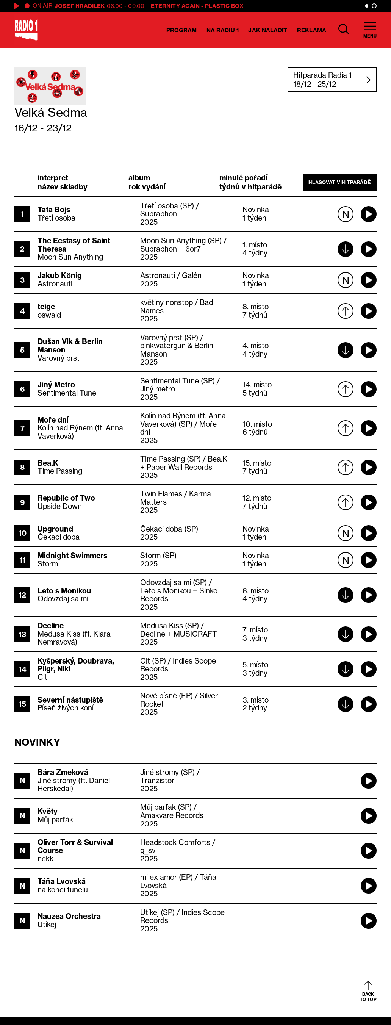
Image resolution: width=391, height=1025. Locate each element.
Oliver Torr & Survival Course (75, 846)
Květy (48, 811)
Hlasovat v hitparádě (339, 182)
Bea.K (48, 463)
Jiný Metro (56, 384)
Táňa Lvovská (62, 881)
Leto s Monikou (64, 590)
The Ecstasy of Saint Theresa (74, 245)
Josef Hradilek (80, 5)
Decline (51, 625)
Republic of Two (66, 497)
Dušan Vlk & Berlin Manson (70, 345)
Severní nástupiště (70, 699)
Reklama (311, 30)
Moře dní (53, 419)
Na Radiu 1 (222, 30)
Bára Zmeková (63, 772)
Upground (55, 529)
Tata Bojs (54, 209)
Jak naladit (267, 30)
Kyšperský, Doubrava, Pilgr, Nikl (76, 665)
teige (46, 306)
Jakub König (60, 275)
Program (181, 30)
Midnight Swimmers (72, 555)
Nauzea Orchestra (69, 916)
